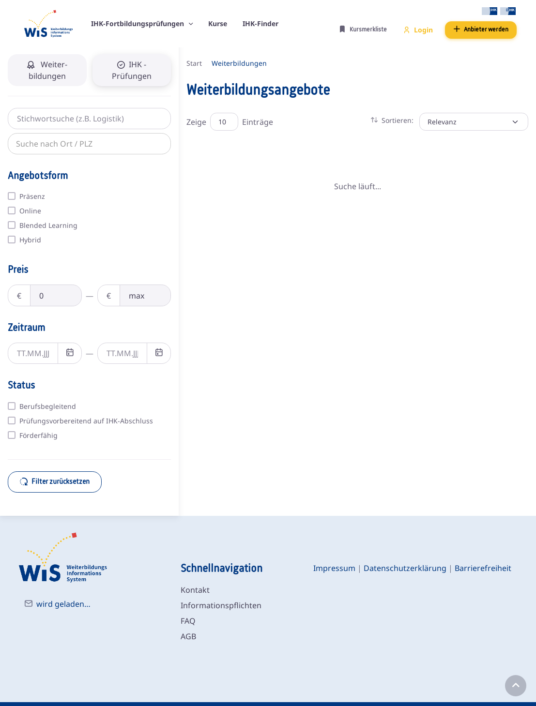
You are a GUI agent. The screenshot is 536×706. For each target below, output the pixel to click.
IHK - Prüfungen (132, 70)
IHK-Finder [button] (260, 23)
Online (30, 210)
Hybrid (30, 239)
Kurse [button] (217, 23)
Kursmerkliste (363, 29)
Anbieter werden (480, 29)
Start (194, 63)
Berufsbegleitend (47, 406)
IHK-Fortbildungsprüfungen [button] (138, 23)
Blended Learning (48, 225)
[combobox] (75, 143)
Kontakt (195, 590)
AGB (188, 636)
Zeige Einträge (229, 122)
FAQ (188, 621)
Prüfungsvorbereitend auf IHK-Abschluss (86, 420)
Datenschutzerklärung (405, 568)
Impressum (334, 568)
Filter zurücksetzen (55, 482)
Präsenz (32, 196)
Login (418, 29)
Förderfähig (38, 435)
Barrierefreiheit (483, 568)
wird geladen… (63, 604)
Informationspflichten (221, 605)
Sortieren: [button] (392, 120)
